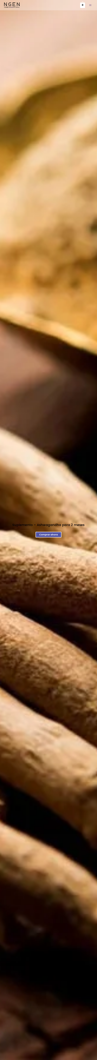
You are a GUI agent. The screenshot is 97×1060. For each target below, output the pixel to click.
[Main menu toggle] (90, 5)
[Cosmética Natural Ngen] (12, 5)
